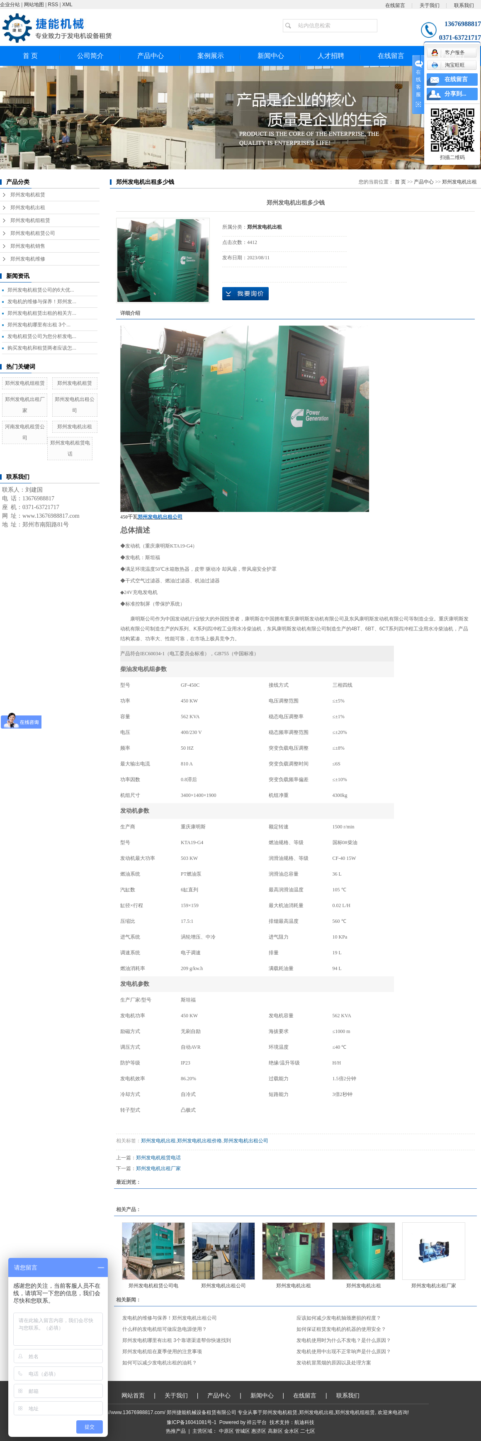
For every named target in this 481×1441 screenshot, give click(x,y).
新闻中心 (271, 55)
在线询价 (245, 293)
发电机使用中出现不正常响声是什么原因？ (343, 1351)
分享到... (455, 94)
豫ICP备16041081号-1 (191, 1422)
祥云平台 (257, 1422)
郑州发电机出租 (27, 207)
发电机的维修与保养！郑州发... (41, 301)
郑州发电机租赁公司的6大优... (40, 290)
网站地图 (34, 4)
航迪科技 (304, 1422)
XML (67, 4)
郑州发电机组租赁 (30, 220)
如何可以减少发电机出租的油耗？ (159, 1363)
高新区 (275, 1431)
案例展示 (210, 55)
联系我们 (464, 5)
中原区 (226, 1431)
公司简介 (90, 55)
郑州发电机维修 (27, 259)
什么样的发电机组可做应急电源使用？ (164, 1329)
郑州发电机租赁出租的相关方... (41, 313)
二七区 (307, 1431)
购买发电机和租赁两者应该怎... (41, 348)
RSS (53, 4)
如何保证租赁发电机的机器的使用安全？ (341, 1329)
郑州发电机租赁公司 (32, 233)
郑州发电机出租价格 (199, 1141)
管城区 (242, 1431)
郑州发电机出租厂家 (158, 1168)
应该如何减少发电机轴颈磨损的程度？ (338, 1318)
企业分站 (10, 4)
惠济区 (258, 1431)
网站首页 (133, 1395)
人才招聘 (331, 55)
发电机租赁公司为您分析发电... (41, 336)
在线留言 (395, 5)
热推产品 (176, 1431)
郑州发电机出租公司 (245, 1141)
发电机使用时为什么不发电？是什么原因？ (343, 1340)
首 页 (30, 55)
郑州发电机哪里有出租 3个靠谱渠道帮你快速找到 (176, 1340)
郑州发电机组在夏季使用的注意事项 (162, 1351)
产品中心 (150, 55)
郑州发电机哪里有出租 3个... (38, 325)
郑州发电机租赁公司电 (153, 1286)
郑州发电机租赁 (27, 195)
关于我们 (430, 5)
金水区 (291, 1431)
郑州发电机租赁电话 (158, 1158)
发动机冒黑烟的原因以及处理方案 (333, 1363)
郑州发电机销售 (27, 246)
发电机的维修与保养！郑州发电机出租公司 (169, 1318)
